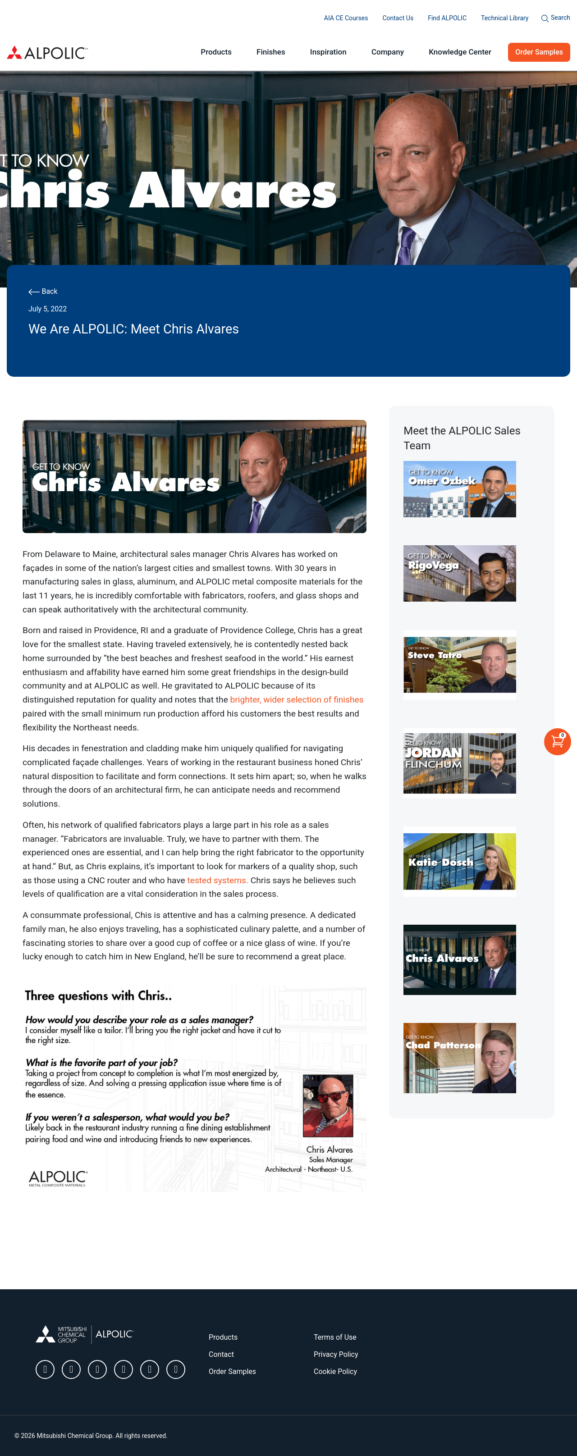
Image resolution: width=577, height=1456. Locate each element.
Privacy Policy (336, 1354)
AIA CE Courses (346, 18)
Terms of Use (335, 1337)
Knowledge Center (460, 51)
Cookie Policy (335, 1371)
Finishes (270, 51)
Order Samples (539, 52)
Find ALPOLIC (447, 18)
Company (387, 51)
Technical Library (504, 18)
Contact (221, 1354)
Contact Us (397, 18)
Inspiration (328, 51)
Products (216, 51)
